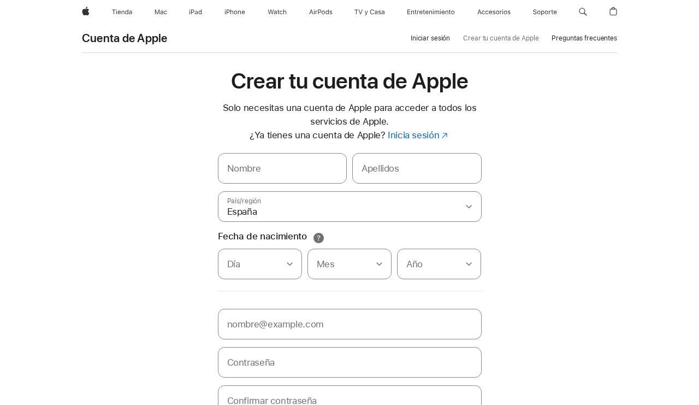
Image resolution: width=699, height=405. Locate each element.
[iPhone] (235, 12)
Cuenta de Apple (124, 38)
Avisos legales (386, 396)
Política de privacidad (115, 396)
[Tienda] (122, 12)
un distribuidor (266, 373)
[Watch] (277, 12)
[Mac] (160, 12)
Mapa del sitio (440, 396)
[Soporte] (545, 12)
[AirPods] (321, 12)
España (606, 385)
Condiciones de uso (248, 396)
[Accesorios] (494, 12)
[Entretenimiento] (430, 12)
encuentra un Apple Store (197, 373)
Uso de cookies (183, 396)
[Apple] (86, 12)
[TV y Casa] (369, 12)
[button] (582, 12)
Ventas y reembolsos (321, 396)
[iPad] (195, 12)
